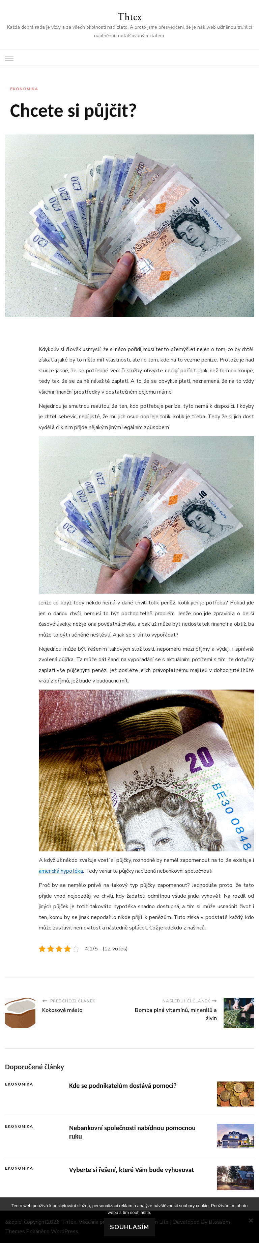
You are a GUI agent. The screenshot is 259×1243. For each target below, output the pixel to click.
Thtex (129, 16)
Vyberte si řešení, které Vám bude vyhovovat (131, 1170)
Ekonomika (24, 89)
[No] (250, 1220)
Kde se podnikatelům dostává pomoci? (123, 1086)
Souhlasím (129, 1227)
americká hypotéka (61, 871)
